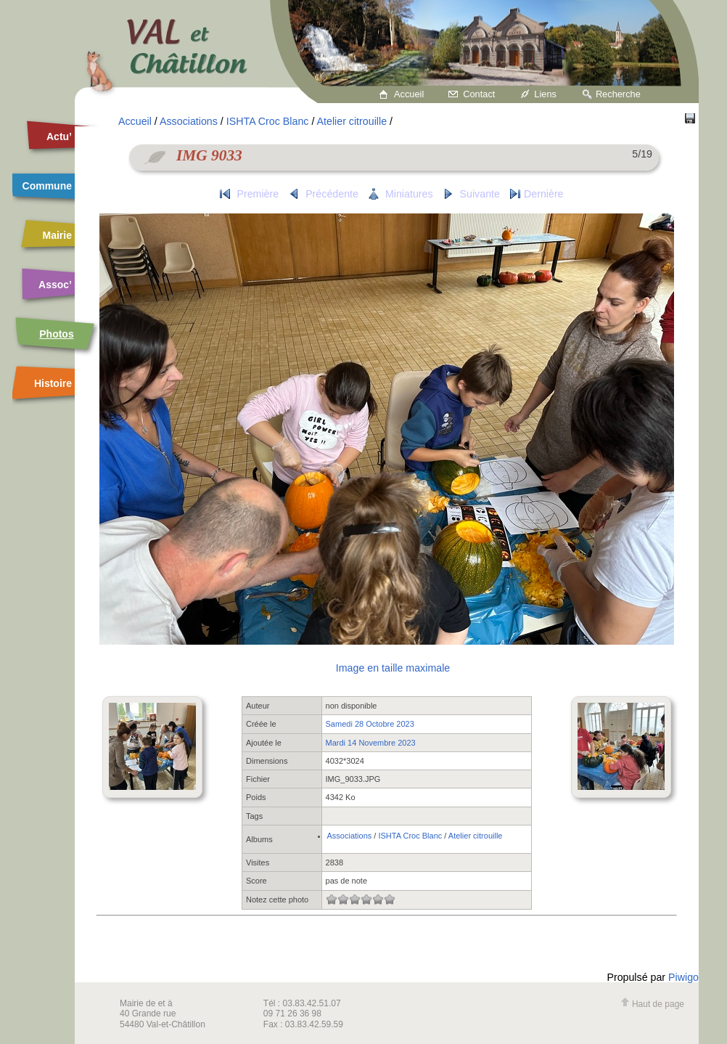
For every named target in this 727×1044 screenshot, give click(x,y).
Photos (56, 334)
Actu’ (59, 136)
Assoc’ (55, 284)
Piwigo (683, 977)
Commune (47, 186)
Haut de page (652, 1004)
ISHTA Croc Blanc (267, 121)
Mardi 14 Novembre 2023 (371, 742)
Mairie (57, 235)
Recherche (618, 94)
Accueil (409, 94)
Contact (479, 94)
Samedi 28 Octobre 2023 (370, 723)
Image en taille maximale (393, 668)
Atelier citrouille (352, 121)
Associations (189, 121)
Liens (545, 94)
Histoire (53, 383)
